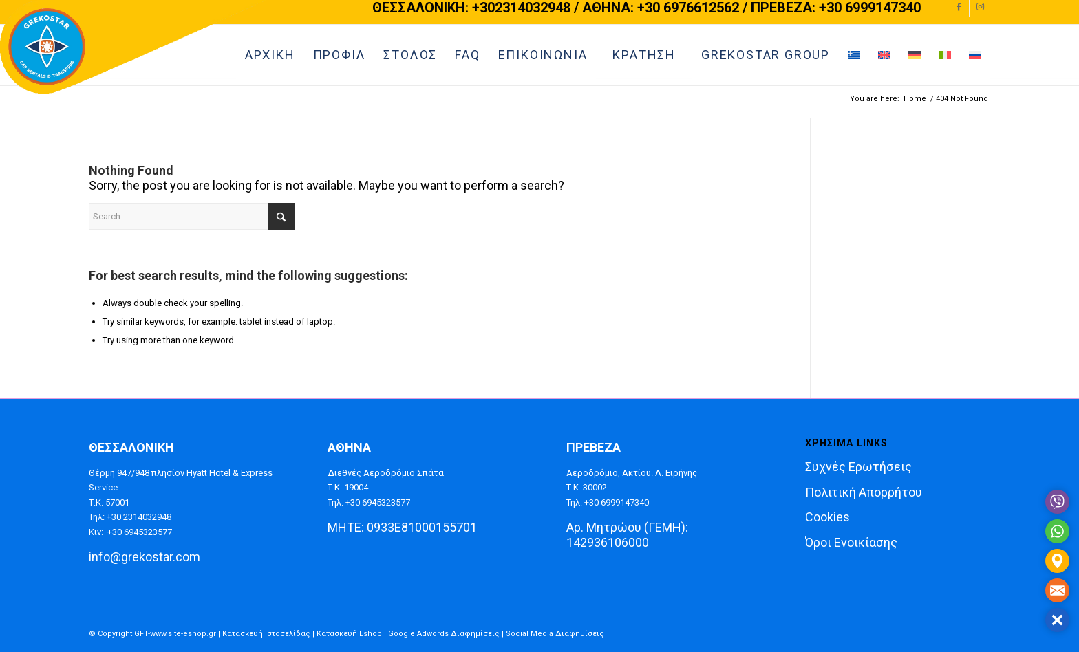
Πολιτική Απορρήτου (863, 492)
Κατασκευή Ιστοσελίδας (266, 633)
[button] (1057, 620)
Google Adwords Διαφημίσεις (444, 633)
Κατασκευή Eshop (349, 633)
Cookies (827, 517)
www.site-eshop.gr (183, 633)
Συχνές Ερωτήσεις (858, 466)
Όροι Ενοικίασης (851, 542)
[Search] (192, 216)
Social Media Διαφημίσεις (555, 633)
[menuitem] (410, 55)
